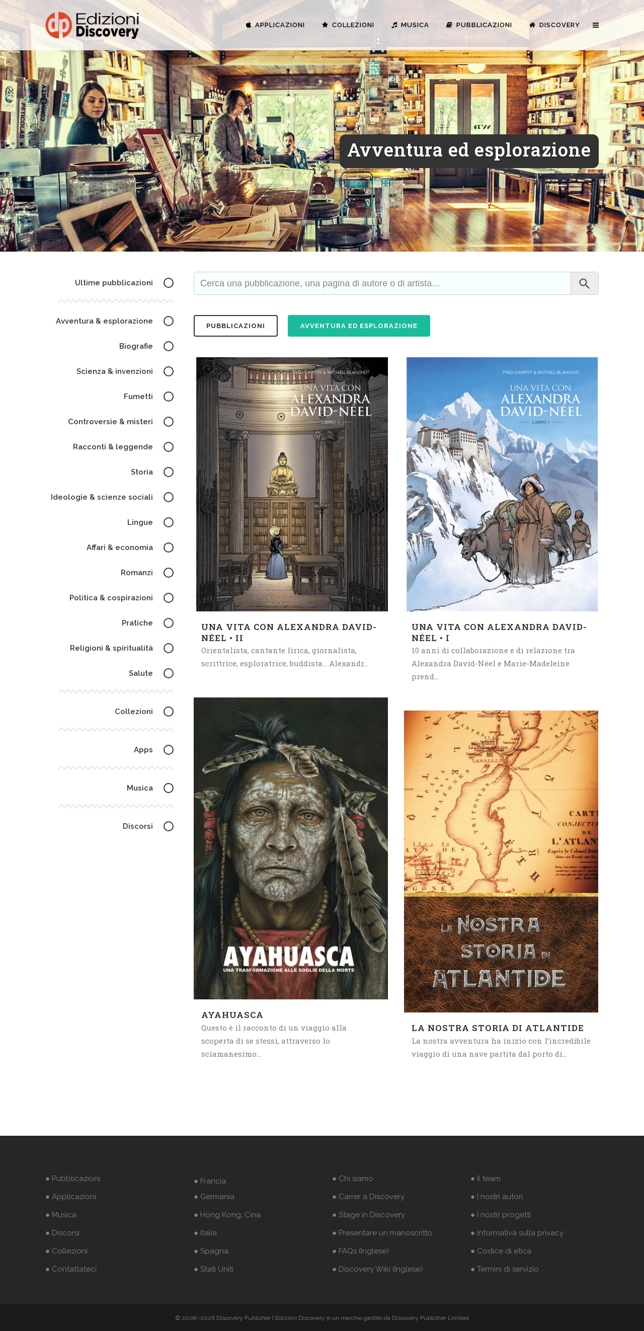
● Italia (205, 1232)
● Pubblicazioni (72, 1178)
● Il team (485, 1178)
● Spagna (211, 1251)
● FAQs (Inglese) (360, 1251)
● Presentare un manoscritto (382, 1232)
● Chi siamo (352, 1178)
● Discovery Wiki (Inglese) (377, 1269)
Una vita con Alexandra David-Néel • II (289, 632)
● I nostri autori (496, 1196)
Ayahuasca (232, 1015)
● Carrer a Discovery (368, 1196)
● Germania (214, 1196)
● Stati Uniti (213, 1269)
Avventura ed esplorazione (359, 326)
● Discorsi (62, 1232)
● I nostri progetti (500, 1214)
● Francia (210, 1181)
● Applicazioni (70, 1196)
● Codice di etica (500, 1251)
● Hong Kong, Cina (227, 1214)
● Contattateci (71, 1269)
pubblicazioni (235, 326)
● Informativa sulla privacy (517, 1232)
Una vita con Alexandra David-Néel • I (499, 632)
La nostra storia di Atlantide (498, 1028)
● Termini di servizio (504, 1269)
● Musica (60, 1214)
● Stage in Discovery (368, 1214)
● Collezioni (66, 1251)
